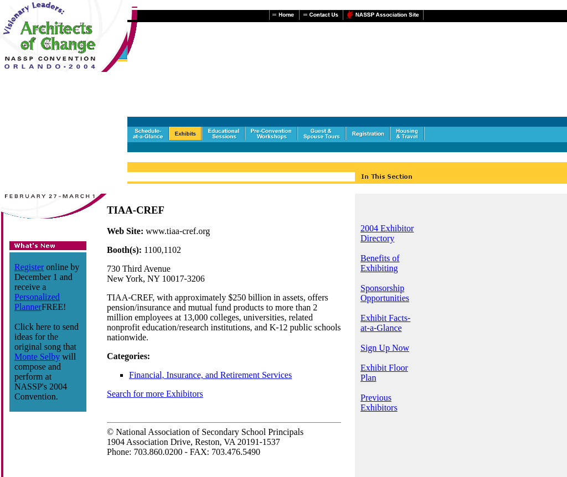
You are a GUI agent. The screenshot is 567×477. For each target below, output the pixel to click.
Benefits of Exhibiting (380, 263)
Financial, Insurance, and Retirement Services (210, 375)
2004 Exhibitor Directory (387, 233)
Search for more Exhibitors (155, 393)
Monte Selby (37, 356)
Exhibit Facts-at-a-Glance (385, 323)
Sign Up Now (384, 347)
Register (29, 267)
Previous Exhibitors (379, 402)
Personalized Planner (37, 302)
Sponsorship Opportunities (384, 293)
